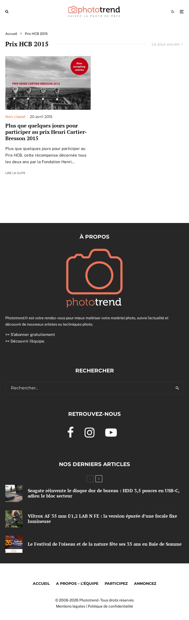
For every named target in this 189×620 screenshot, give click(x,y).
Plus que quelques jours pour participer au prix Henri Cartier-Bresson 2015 (46, 132)
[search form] (89, 388)
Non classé (15, 116)
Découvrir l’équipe (27, 341)
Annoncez (145, 583)
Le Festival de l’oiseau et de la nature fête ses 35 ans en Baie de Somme (105, 544)
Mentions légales (70, 606)
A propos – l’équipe (77, 583)
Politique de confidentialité (110, 606)
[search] (177, 388)
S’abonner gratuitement (33, 334)
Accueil (41, 583)
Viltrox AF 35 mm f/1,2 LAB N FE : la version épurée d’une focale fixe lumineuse (102, 518)
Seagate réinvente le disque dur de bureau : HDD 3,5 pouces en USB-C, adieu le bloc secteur (103, 493)
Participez (116, 583)
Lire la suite (15, 173)
